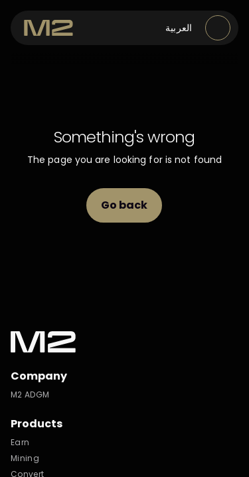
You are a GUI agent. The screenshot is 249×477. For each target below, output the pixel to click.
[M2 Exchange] (48, 28)
